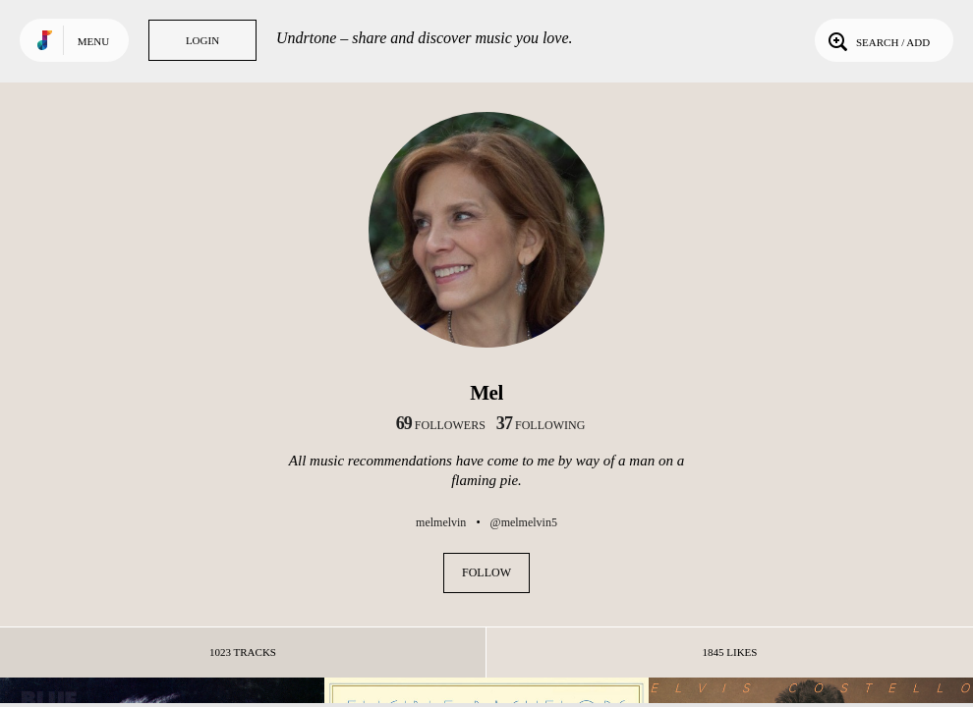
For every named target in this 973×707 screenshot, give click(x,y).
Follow (486, 572)
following (541, 425)
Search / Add (877, 40)
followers (441, 425)
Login (202, 40)
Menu (93, 41)
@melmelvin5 (523, 522)
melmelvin (441, 522)
